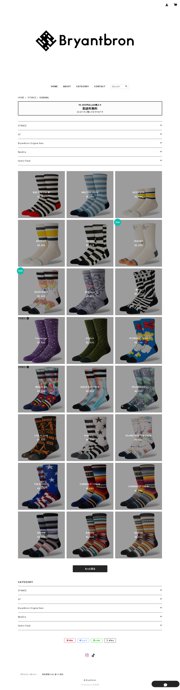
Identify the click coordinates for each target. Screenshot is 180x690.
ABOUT (67, 86)
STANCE (32, 97)
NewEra (22, 152)
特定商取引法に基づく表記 (53, 674)
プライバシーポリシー (28, 674)
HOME (54, 86)
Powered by (90, 685)
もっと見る (90, 568)
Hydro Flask (24, 161)
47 (19, 134)
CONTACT (99, 86)
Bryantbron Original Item (31, 143)
